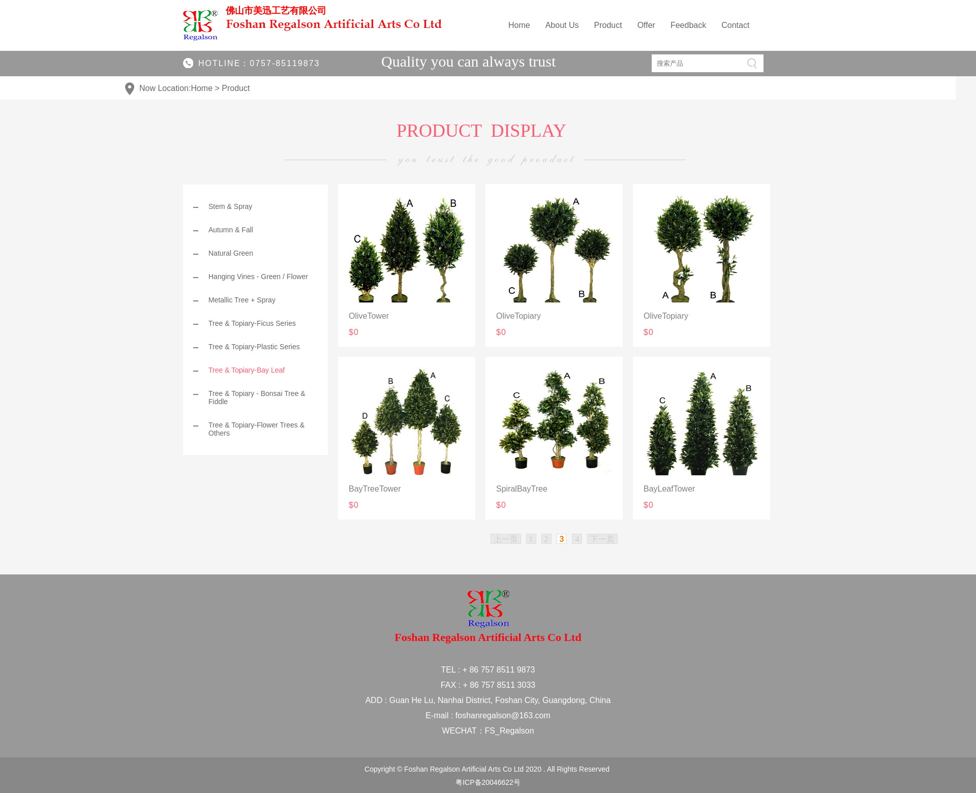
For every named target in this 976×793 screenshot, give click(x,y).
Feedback (688, 25)
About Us (562, 25)
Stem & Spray (230, 206)
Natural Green (230, 253)
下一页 (602, 539)
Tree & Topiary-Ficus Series (252, 323)
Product (608, 25)
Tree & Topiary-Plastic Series (254, 347)
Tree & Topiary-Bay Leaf (246, 370)
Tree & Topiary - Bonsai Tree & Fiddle (257, 397)
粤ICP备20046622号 (488, 782)
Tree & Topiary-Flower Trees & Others (256, 429)
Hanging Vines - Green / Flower (258, 276)
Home (519, 25)
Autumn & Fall (230, 230)
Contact (735, 25)
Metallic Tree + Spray (242, 300)
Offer (646, 25)
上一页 (506, 539)
